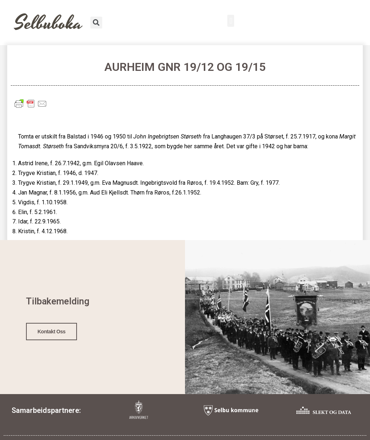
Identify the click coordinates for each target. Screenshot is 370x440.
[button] (230, 21)
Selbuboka (48, 23)
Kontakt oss (52, 331)
